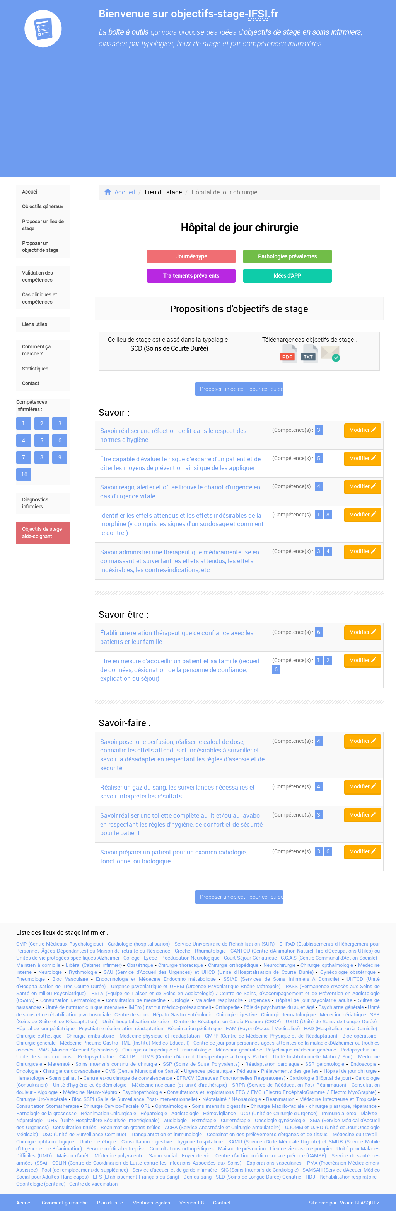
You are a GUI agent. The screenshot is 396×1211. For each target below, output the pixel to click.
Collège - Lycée (140, 957)
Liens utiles (34, 324)
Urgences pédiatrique (208, 1070)
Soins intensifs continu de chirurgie (116, 1063)
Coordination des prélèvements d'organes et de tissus (267, 1134)
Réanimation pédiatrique (194, 1028)
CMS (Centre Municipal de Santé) (142, 1070)
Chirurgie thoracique (180, 964)
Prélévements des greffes (290, 1070)
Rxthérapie (204, 1120)
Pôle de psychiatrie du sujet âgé (279, 1007)
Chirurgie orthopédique (233, 964)
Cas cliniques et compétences (39, 298)
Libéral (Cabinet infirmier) (94, 964)
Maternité (59, 1063)
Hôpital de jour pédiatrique (45, 1028)
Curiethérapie (235, 1120)
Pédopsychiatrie (359, 1049)
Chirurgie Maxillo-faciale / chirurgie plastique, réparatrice (314, 1105)
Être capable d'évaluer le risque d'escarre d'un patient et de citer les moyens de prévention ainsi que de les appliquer (180, 463)
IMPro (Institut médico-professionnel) (169, 1007)
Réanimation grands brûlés (130, 1127)
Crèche (182, 950)
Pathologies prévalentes (287, 256)
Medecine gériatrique (343, 1014)
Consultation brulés (74, 1127)
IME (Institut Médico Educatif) (155, 1042)
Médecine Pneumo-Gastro (89, 1042)
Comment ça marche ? (36, 350)
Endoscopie (363, 1063)
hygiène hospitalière (200, 1141)
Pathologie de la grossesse (46, 1113)
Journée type (191, 256)
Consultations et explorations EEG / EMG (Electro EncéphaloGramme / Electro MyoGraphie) (271, 1092)
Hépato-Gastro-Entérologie (182, 1014)
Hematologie (30, 1077)
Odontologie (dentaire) (40, 1183)
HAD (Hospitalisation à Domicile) (340, 1028)
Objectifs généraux (42, 206)
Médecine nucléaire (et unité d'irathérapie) (179, 1084)
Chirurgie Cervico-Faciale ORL (117, 1105)
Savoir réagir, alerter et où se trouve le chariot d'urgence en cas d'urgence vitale (180, 491)
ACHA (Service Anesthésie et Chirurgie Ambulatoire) (222, 1127)
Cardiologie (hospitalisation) (139, 943)
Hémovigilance (219, 1113)
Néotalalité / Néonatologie (231, 1099)
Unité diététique (98, 1141)
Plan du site (110, 1202)
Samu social (163, 1155)
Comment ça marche (65, 1202)
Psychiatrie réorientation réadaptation (121, 1028)
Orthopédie (227, 1007)
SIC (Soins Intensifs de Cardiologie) (259, 1169)
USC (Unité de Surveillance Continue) (84, 1134)
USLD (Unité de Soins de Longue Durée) (331, 1021)
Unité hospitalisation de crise (135, 1021)
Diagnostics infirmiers (35, 503)
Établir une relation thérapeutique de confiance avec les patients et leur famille (176, 637)
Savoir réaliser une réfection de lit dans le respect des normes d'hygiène (173, 435)
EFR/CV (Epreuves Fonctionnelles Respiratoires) (230, 1077)
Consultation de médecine (136, 1000)
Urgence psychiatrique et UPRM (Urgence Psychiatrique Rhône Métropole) (196, 986)
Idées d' (287, 275)
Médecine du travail (355, 1134)
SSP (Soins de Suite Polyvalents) (201, 1063)
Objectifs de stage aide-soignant (42, 532)
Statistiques (35, 368)
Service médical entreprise (115, 1148)
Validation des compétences (37, 276)
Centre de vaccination (93, 1183)
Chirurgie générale (36, 1042)
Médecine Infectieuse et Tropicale (337, 1099)
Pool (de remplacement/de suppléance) (84, 1169)
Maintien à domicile (38, 964)
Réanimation (280, 1099)
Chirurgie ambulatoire (90, 1035)
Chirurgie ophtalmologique (45, 1141)
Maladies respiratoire (218, 1000)
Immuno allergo (339, 1113)
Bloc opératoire (359, 1035)
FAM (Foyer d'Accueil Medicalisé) (263, 1028)
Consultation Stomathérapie (47, 1105)
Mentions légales (151, 1202)
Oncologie (27, 1070)
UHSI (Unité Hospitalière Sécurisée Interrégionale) (103, 1120)
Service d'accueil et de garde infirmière (174, 1169)
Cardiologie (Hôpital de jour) (320, 1077)
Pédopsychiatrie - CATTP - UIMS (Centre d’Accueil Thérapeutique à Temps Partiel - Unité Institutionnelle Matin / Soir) (215, 1056)
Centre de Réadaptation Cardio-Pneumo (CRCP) (227, 1021)
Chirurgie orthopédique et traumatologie (166, 1049)
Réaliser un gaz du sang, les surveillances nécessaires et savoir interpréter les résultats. (177, 791)
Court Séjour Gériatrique (250, 957)
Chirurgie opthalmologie (326, 964)
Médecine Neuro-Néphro (90, 1092)
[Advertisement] (198, 119)
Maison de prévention (242, 1148)
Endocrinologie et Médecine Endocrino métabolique (156, 978)
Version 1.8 (191, 1202)
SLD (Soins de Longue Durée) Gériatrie (258, 1176)
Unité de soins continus (44, 1056)
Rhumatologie (210, 950)
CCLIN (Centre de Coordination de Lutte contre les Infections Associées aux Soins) (146, 1162)
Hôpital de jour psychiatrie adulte (314, 1000)
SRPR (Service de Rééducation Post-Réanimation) (289, 1084)
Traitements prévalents (191, 275)
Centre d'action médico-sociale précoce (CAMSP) (270, 1155)
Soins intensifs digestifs (219, 1105)
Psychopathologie (142, 1092)
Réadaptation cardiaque (272, 1063)
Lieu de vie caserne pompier (301, 1148)
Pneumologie (30, 978)
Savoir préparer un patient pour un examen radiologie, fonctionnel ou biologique (173, 856)
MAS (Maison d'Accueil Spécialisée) (78, 1049)
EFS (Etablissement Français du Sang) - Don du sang (152, 1176)
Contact (30, 383)
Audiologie (175, 1120)
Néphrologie (29, 1120)
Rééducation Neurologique (190, 957)
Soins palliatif (64, 1077)
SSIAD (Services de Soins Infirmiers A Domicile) (281, 978)
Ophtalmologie (171, 1105)
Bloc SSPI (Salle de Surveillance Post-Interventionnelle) (134, 1099)
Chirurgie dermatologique (288, 1014)
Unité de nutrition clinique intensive (85, 1007)
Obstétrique (140, 964)
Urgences (259, 1000)
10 (24, 474)
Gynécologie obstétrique (348, 971)
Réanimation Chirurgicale (109, 1113)
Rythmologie (83, 971)
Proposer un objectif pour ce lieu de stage (241, 388)
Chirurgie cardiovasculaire (71, 1070)
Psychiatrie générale (341, 1007)
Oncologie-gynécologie (280, 1120)
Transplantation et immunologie (166, 1134)
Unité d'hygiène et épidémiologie (89, 1084)
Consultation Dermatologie (70, 1000)
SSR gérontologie (325, 1063)
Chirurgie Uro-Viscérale (41, 1099)
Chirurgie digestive (236, 1014)
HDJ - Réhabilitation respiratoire (341, 1176)
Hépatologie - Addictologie (169, 1113)
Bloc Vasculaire (70, 978)
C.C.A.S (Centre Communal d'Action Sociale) (329, 957)
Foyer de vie (196, 1155)
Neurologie (50, 971)
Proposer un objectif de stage (40, 246)
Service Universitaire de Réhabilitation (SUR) (224, 943)
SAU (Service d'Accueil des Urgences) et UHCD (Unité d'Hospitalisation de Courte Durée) (209, 971)
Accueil (30, 192)
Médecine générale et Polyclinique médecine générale (276, 1049)
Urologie (180, 1000)
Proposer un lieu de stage (43, 225)
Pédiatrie (246, 1070)
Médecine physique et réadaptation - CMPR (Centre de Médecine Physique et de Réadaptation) (228, 1035)
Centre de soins (131, 1014)
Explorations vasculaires (274, 1162)
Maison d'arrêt (73, 1155)
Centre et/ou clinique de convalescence (128, 1077)
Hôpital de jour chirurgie (350, 1070)
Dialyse (368, 1113)
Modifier (362, 429)
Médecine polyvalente (119, 1155)
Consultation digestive (146, 1141)
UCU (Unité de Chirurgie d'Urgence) (278, 1113)
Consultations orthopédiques (181, 1148)
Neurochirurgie (279, 964)
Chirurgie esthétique (38, 1035)
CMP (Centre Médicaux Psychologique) (59, 943)
